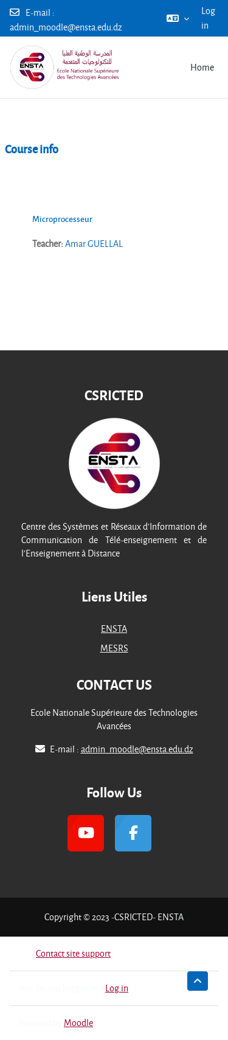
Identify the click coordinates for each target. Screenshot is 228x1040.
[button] (177, 18)
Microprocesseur (62, 218)
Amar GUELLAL (94, 243)
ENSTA (114, 628)
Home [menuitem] (202, 67)
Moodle (78, 1022)
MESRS (114, 648)
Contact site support (65, 953)
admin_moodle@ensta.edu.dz (66, 27)
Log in (208, 18)
